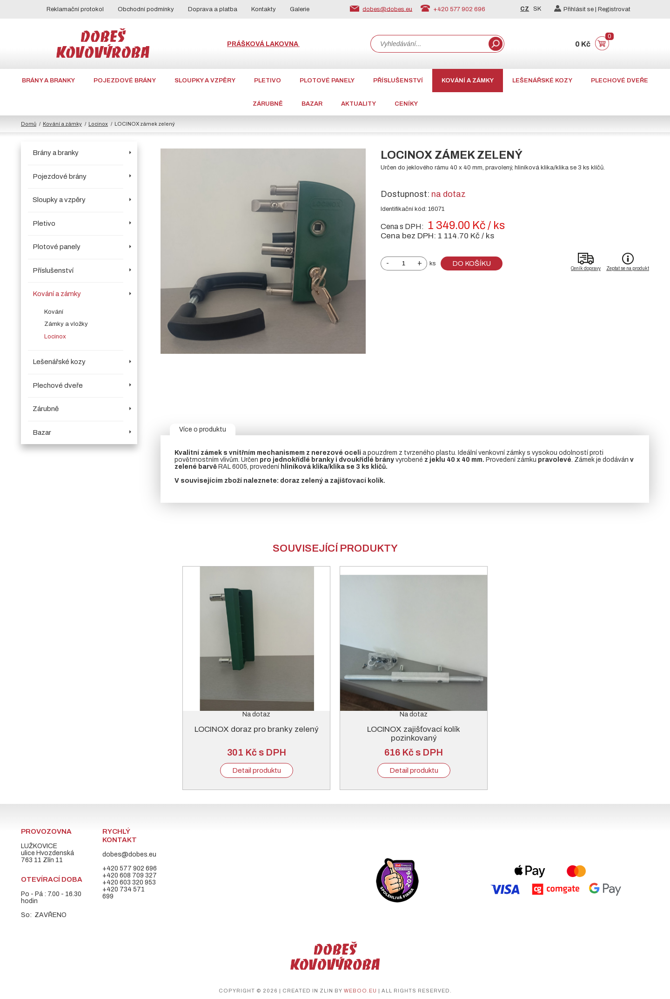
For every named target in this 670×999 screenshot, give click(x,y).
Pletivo (267, 80)
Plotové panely (327, 80)
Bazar (312, 104)
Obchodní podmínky (146, 9)
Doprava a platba (212, 9)
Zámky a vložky (66, 324)
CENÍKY (406, 104)
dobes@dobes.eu (387, 9)
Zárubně (268, 104)
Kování (53, 312)
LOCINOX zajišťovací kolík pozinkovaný (413, 733)
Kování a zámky (468, 80)
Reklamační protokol (75, 9)
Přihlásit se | (576, 9)
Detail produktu (256, 770)
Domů (28, 124)
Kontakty (263, 9)
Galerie (299, 9)
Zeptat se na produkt (627, 268)
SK (537, 9)
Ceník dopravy (586, 268)
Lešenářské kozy (542, 80)
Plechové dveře (619, 80)
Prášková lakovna (263, 43)
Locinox (98, 124)
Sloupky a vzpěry (204, 80)
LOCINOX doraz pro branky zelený (256, 729)
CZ (524, 9)
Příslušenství (398, 80)
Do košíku (471, 263)
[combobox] (428, 44)
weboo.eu (360, 990)
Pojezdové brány (125, 80)
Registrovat (614, 9)
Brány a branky (48, 80)
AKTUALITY (358, 104)
